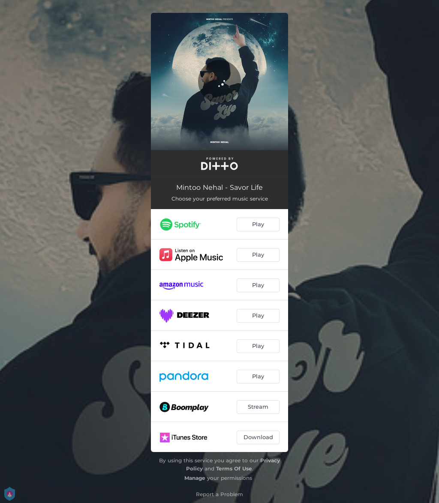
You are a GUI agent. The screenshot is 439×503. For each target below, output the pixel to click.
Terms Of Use (234, 468)
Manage (194, 478)
